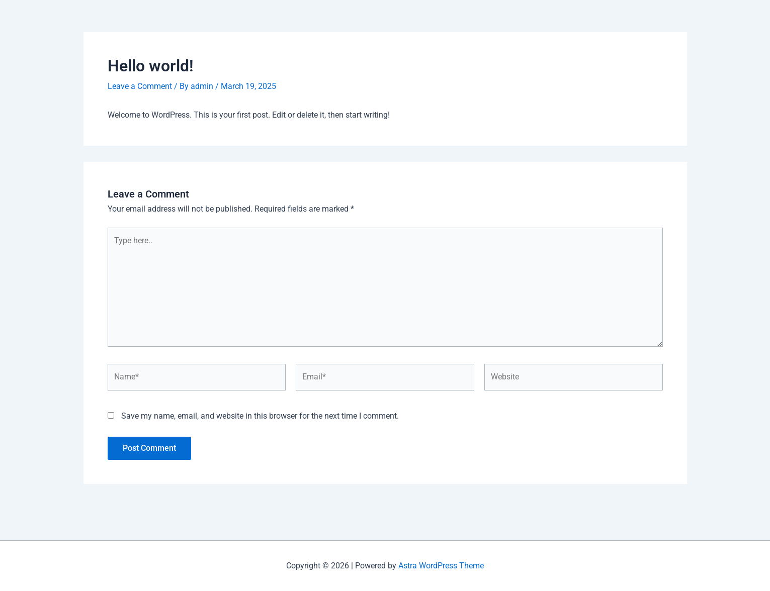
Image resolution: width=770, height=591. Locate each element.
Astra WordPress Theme (441, 565)
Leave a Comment (140, 86)
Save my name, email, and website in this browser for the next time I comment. (260, 416)
